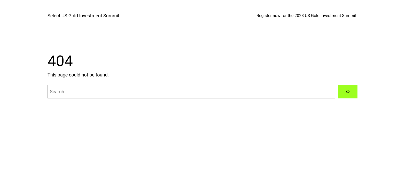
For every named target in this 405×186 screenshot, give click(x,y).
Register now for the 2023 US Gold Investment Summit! (306, 15)
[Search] (347, 91)
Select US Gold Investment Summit (84, 15)
